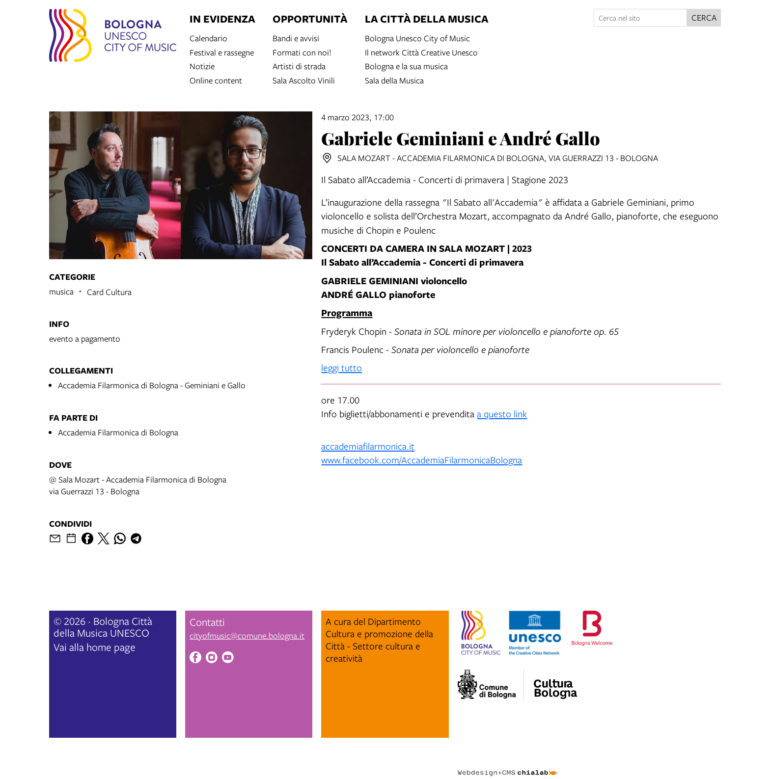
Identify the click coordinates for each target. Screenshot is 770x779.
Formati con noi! (302, 52)
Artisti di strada (299, 65)
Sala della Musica (394, 80)
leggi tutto (341, 367)
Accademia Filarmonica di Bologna (118, 432)
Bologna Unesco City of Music (417, 37)
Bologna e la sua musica (406, 65)
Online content (216, 80)
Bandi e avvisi (296, 37)
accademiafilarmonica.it (367, 446)
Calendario (208, 37)
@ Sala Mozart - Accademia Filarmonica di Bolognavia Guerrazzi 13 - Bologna (137, 485)
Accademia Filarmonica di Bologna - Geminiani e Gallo (152, 385)
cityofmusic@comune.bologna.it (247, 635)
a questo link (502, 413)
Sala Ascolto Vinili (304, 80)
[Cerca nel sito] (640, 18)
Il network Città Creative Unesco (421, 52)
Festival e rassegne (222, 52)
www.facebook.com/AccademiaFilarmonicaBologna (421, 460)
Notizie (202, 65)
